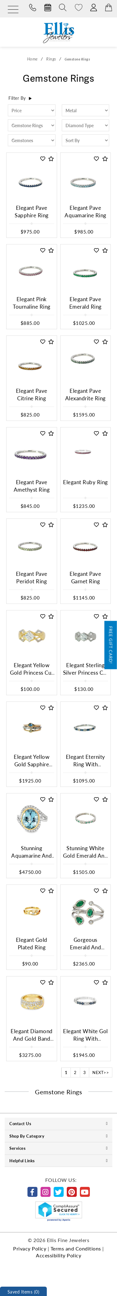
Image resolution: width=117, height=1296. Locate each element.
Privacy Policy (29, 1248)
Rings (51, 59)
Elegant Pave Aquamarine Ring (85, 211)
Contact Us (58, 1123)
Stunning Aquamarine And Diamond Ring (31, 856)
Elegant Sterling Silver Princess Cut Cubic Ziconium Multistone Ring (85, 676)
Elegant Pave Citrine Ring (31, 394)
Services (58, 1148)
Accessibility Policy (58, 1255)
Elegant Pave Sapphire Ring (32, 211)
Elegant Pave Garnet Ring (85, 577)
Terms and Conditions (76, 1248)
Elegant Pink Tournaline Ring (32, 303)
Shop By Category (58, 1136)
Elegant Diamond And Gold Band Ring (32, 1039)
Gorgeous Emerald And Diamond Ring (85, 947)
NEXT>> (100, 1072)
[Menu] (13, 10)
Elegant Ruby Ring (85, 482)
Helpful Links (58, 1161)
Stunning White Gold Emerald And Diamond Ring (85, 856)
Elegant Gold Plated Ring (31, 943)
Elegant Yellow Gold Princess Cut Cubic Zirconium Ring (31, 676)
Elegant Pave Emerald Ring (85, 303)
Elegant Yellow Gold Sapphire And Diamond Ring (31, 768)
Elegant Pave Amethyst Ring (32, 486)
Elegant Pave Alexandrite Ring (85, 394)
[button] (43, 158)
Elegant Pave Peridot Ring (31, 577)
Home (32, 59)
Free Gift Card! (111, 645)
